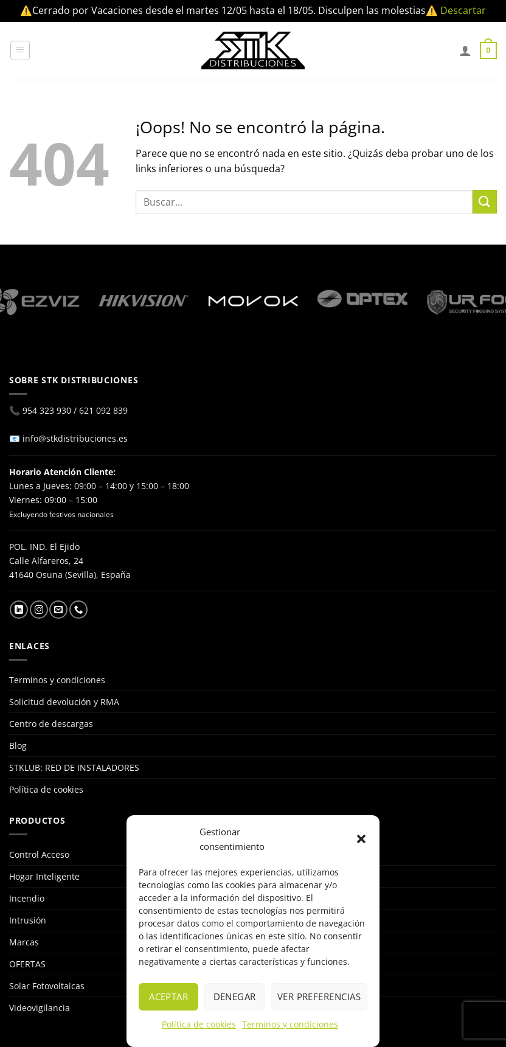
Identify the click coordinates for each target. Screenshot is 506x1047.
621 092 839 (103, 410)
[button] (361, 839)
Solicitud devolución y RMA (64, 702)
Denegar (234, 996)
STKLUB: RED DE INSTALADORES (74, 767)
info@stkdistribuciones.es (75, 438)
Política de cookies (199, 1024)
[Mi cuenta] (465, 50)
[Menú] (20, 50)
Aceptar (168, 996)
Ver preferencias (319, 996)
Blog (18, 745)
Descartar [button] (463, 10)
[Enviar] (485, 202)
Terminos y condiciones (290, 1024)
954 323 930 (47, 410)
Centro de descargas (51, 723)
